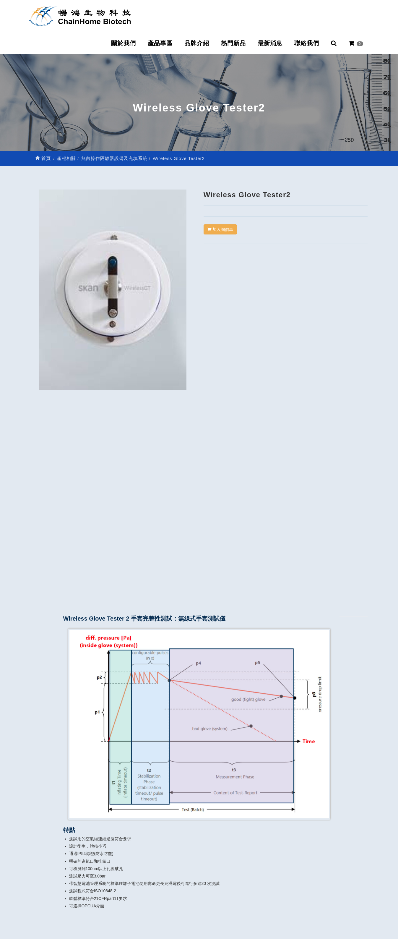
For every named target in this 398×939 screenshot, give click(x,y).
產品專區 (160, 43)
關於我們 (123, 43)
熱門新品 (233, 43)
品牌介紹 (196, 43)
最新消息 (270, 43)
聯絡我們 (306, 43)
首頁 (43, 158)
